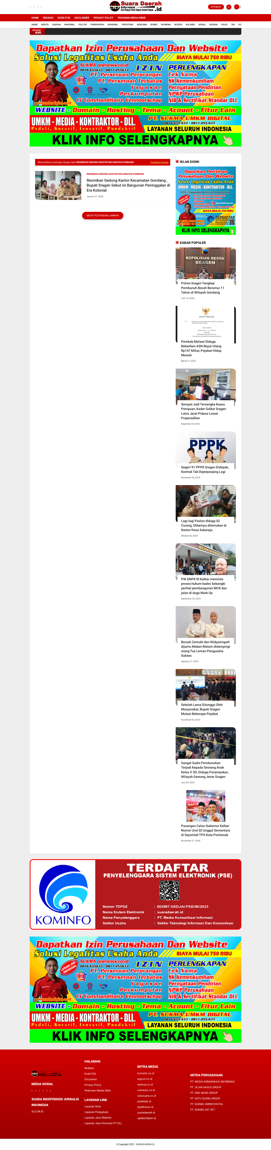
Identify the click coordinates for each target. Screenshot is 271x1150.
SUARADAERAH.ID (145, 1144)
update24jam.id (146, 1118)
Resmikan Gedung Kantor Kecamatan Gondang (115, 174)
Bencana (142, 24)
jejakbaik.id (144, 1101)
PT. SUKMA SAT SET (202, 1109)
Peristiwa (127, 24)
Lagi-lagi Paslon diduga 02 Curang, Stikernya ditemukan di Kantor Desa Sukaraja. (203, 525)
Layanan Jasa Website (97, 1117)
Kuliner (190, 24)
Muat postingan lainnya (103, 215)
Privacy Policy (103, 17)
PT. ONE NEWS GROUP (204, 1093)
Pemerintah (97, 24)
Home (35, 17)
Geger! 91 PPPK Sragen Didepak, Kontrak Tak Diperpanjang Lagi (205, 469)
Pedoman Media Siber (132, 17)
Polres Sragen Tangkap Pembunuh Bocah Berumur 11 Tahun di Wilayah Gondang (202, 287)
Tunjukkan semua (159, 162)
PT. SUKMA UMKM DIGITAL (206, 1104)
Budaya (213, 24)
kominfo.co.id (145, 1073)
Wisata (178, 24)
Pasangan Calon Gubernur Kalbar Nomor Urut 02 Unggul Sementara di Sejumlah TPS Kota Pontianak (205, 830)
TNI (233, 24)
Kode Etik (64, 17)
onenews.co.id (146, 1090)
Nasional (69, 24)
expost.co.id (144, 1079)
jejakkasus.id (145, 1107)
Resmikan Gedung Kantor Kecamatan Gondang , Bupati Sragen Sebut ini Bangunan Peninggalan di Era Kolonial (128, 185)
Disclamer (90, 1079)
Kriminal (113, 24)
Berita (45, 24)
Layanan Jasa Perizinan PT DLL (103, 1123)
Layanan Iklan (92, 1106)
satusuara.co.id (146, 1095)
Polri (224, 24)
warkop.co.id (145, 1084)
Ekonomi (166, 24)
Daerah (56, 24)
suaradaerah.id (146, 1112)
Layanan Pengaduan (96, 1112)
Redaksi (48, 17)
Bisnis (154, 24)
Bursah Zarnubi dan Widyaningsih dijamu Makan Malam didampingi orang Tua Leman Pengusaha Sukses (205, 649)
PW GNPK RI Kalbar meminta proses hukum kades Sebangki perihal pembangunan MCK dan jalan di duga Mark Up (204, 586)
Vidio (241, 24)
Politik (83, 24)
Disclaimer (82, 17)
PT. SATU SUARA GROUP (205, 1098)
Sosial (202, 24)
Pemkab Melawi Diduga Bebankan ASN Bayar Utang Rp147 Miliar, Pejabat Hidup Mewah (201, 348)
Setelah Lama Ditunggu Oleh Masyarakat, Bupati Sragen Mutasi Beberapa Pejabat (202, 709)
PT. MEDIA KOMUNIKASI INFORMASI (212, 1081)
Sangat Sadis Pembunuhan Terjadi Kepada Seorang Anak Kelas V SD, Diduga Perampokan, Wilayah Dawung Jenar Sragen (205, 770)
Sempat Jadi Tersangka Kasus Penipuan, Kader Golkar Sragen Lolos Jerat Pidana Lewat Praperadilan (203, 411)
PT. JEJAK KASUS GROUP (205, 1087)
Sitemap (216, 7)
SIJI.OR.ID (37, 1111)
